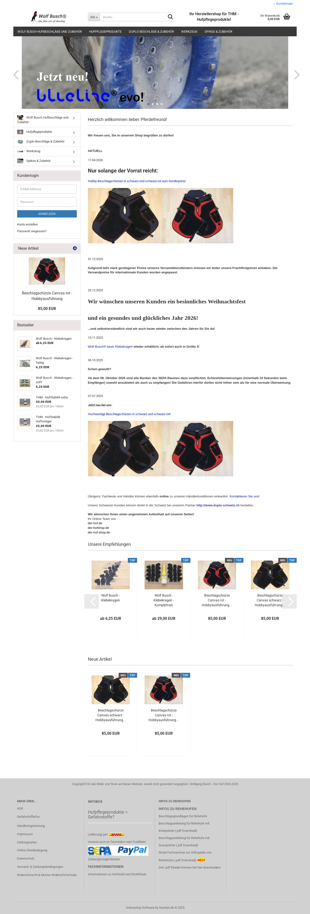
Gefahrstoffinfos (28, 816)
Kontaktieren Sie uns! (245, 496)
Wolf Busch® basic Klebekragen (111, 346)
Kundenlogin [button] (283, 3)
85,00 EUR (47, 308)
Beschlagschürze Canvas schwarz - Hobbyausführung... (270, 600)
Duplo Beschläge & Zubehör (151, 31)
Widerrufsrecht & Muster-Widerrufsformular (47, 875)
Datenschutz (25, 858)
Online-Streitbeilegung (32, 850)
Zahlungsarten (27, 842)
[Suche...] (94, 17)
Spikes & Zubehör (218, 31)
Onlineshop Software (140, 907)
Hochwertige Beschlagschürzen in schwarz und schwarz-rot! (160, 444)
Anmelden (47, 214)
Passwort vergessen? (32, 231)
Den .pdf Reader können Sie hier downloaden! (190, 867)
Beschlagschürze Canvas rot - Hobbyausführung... (217, 600)
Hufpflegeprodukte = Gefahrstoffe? (108, 814)
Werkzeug (189, 31)
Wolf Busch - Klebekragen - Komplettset (164, 600)
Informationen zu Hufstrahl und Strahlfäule (117, 874)
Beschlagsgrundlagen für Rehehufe (183, 816)
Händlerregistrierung (31, 826)
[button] (14, 74)
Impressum (25, 834)
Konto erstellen (27, 224)
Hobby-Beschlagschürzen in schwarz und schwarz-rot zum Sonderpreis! (137, 181)
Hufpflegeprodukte (105, 31)
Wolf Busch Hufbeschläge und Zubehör (49, 31)
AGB (20, 808)
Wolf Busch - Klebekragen (110, 597)
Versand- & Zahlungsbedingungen (40, 867)
